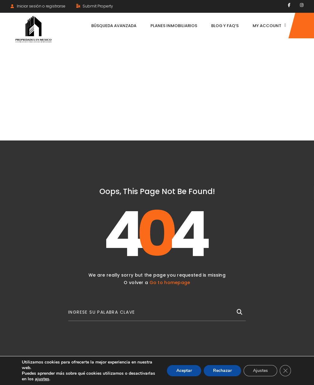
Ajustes (260, 370)
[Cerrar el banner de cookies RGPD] (285, 370)
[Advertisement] (157, 93)
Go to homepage (170, 282)
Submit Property (94, 6)
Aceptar (184, 370)
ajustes (42, 379)
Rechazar (222, 370)
